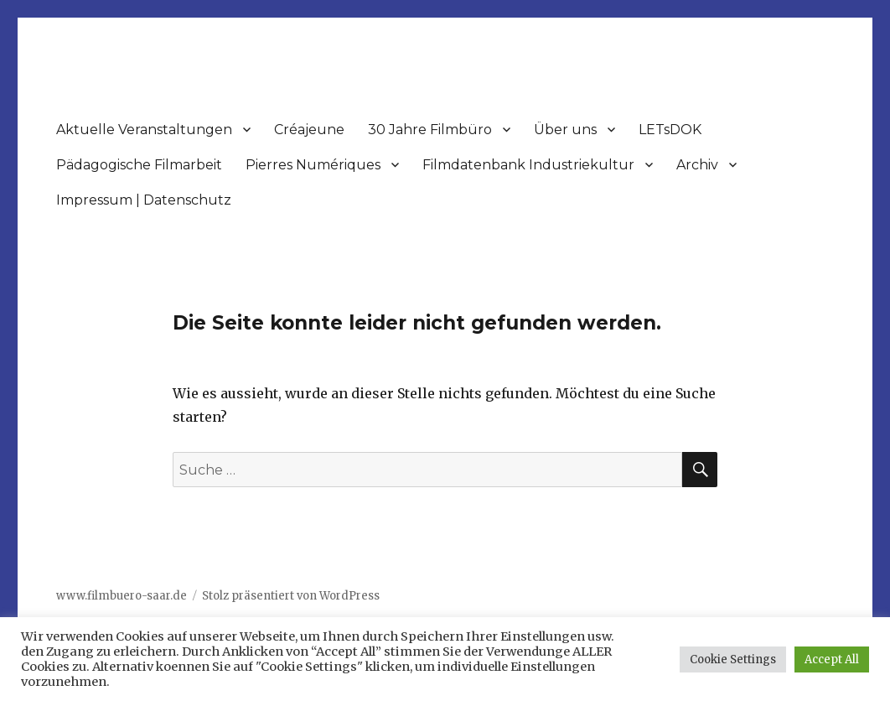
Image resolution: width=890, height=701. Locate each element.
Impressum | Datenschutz (143, 200)
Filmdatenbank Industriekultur (528, 165)
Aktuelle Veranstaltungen (144, 130)
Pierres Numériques (313, 165)
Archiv (697, 165)
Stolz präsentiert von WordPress (291, 596)
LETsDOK (670, 130)
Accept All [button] (832, 659)
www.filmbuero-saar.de (121, 596)
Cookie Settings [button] (733, 659)
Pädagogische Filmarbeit (139, 165)
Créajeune (309, 130)
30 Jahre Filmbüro (430, 130)
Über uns (565, 130)
